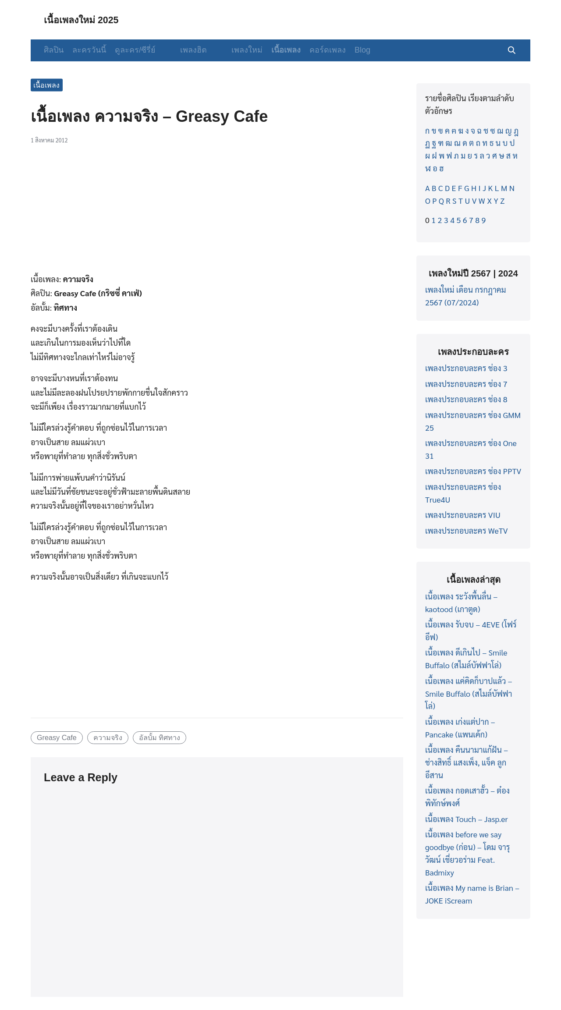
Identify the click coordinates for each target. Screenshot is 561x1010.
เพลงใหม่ (233, 50)
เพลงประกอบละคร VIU (463, 515)
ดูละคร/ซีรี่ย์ (135, 50)
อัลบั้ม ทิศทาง (160, 737)
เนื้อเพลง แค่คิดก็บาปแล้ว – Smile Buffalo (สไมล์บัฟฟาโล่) (468, 693)
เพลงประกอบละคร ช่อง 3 (466, 368)
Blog (348, 50)
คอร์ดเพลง (313, 50)
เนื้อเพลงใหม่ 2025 (86, 19)
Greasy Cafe (57, 737)
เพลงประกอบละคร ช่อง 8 (466, 399)
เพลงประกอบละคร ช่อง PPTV (473, 471)
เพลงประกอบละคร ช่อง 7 (466, 384)
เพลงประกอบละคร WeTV (466, 530)
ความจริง (107, 737)
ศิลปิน (54, 50)
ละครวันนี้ (89, 50)
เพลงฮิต (186, 50)
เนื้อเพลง (272, 50)
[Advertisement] (217, 213)
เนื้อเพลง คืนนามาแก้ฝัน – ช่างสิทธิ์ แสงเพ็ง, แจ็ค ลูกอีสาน (466, 762)
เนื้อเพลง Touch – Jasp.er (466, 819)
